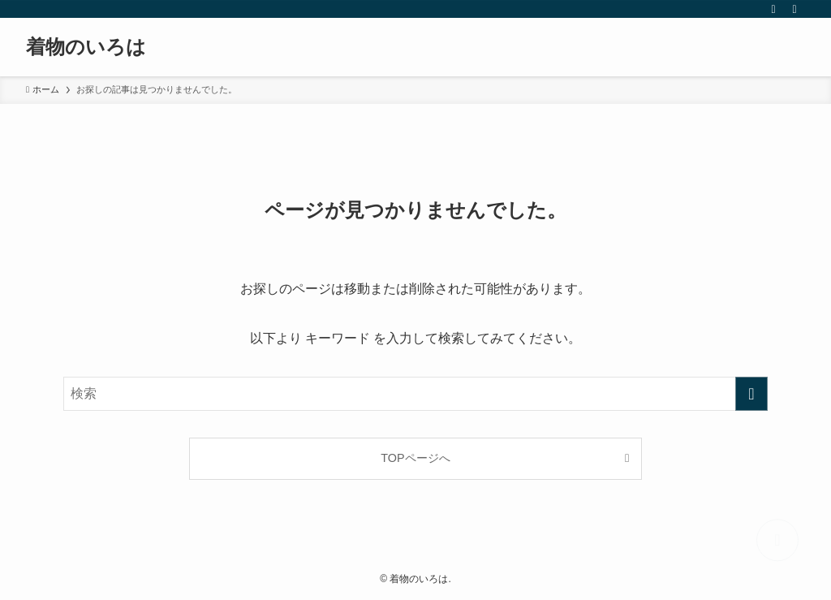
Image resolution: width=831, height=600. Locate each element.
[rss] (773, 9)
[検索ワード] (415, 394)
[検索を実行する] (751, 394)
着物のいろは (86, 47)
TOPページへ (415, 457)
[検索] (794, 9)
